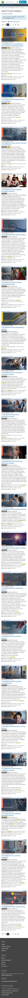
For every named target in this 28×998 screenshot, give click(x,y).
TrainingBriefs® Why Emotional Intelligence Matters (11, 769)
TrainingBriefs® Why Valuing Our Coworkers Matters (12, 373)
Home (2, 7)
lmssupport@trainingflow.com (9, 981)
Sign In (23, 2)
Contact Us (4, 966)
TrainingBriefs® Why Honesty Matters (13, 509)
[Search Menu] (25, 5)
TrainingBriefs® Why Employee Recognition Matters (11, 190)
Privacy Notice (5, 995)
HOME (3, 944)
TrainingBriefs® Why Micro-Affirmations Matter (10, 415)
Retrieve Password (6, 960)
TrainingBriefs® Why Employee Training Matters (11, 682)
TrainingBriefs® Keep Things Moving (13, 907)
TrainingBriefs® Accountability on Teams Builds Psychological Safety (12, 45)
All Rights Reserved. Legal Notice (9, 991)
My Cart (3, 964)
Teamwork (15, 21)
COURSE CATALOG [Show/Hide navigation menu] (7, 5)
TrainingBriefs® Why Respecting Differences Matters (11, 462)
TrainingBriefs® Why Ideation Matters (13, 548)
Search (19, 7)
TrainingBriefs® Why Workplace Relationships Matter (11, 283)
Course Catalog (9, 7)
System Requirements (7, 993)
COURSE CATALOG (6, 946)
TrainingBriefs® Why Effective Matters (11, 814)
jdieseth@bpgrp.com (6, 975)
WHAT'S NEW (4, 948)
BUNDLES (3, 950)
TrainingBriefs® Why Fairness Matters (13, 235)
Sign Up (3, 962)
